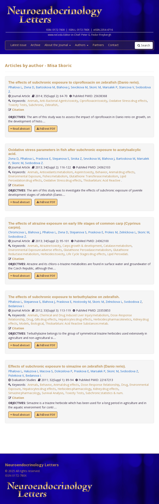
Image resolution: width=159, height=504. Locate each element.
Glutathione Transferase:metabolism (93, 176)
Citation (18, 110)
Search (143, 45)
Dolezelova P (63, 371)
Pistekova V (16, 375)
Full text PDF (46, 128)
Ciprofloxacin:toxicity (93, 101)
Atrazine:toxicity (50, 246)
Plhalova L (15, 87)
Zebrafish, (51, 105)
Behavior (101, 172)
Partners (98, 45)
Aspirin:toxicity (84, 172)
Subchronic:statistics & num (104, 393)
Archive (35, 45)
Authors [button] (81, 45)
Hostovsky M (82, 302)
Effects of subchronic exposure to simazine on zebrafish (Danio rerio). (67, 366)
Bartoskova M (45, 87)
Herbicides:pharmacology (74, 389)
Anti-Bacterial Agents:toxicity (59, 101)
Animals (33, 101)
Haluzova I (31, 371)
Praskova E (43, 159)
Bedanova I (16, 306)
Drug (29, 319)
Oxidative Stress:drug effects (128, 101)
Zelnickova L (114, 302)
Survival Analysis (53, 393)
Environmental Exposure (24, 176)
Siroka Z (76, 159)
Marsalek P (109, 87)
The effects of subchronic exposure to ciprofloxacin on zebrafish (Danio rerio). (74, 82)
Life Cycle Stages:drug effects (86, 254)
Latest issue (18, 45)
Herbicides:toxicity (53, 254)
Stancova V (126, 87)
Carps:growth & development (82, 246)
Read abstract (20, 128)
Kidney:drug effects (105, 389)
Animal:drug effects (122, 172)
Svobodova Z (34, 163)
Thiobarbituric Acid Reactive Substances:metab (76, 323)
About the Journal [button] (58, 45)
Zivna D (29, 87)
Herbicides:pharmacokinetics (112, 319)
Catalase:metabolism (118, 246)
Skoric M (95, 87)
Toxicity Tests (17, 105)
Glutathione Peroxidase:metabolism (87, 250)
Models (24, 323)
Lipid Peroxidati (117, 254)
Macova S (46, 371)
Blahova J (63, 87)
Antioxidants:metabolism (56, 172)
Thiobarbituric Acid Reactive (102, 180)
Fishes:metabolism (54, 176)
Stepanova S (60, 159)
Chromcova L (17, 232)
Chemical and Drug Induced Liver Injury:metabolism (74, 315)
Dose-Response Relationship (100, 385)
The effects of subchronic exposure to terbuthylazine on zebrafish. (63, 297)
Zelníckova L (127, 232)
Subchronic (36, 105)
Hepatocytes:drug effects (75, 319)
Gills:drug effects (46, 319)
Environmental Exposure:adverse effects (35, 250)
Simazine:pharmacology (24, 393)
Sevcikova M (79, 87)
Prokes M (111, 232)
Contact (113, 45)
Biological (37, 323)
